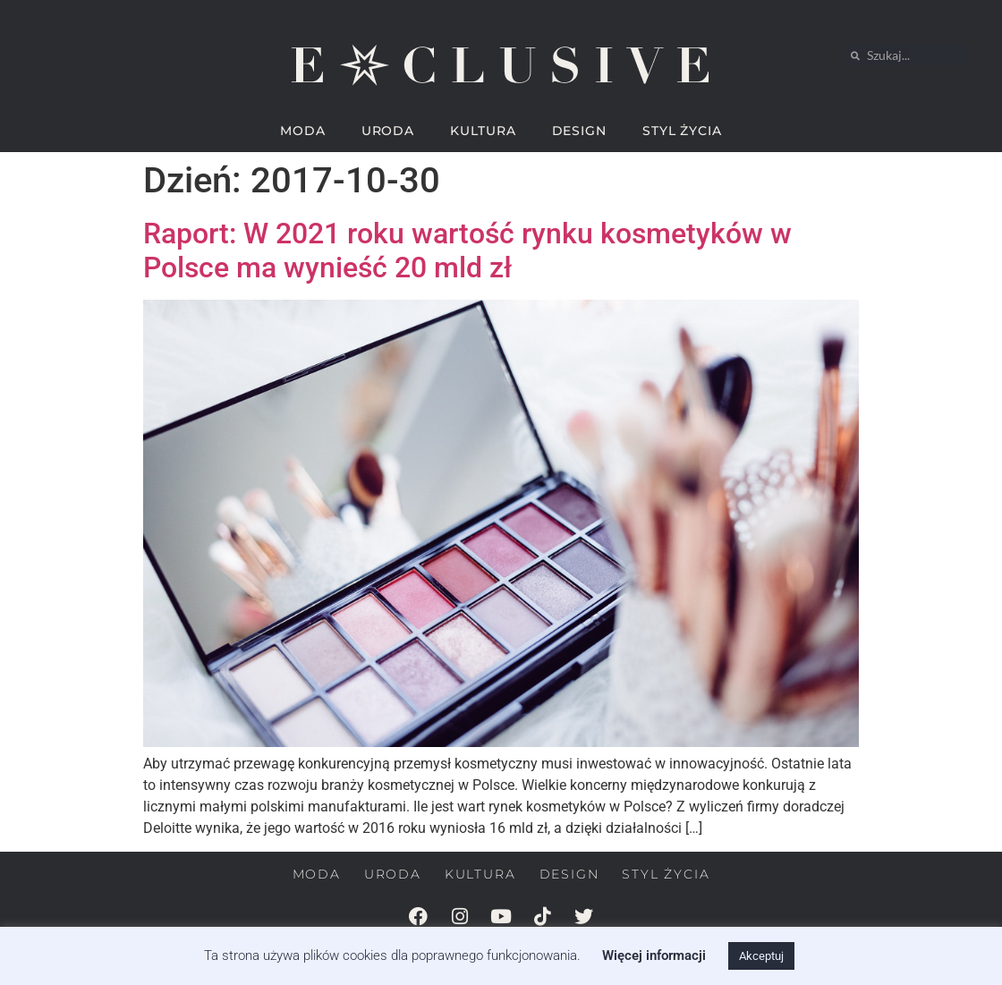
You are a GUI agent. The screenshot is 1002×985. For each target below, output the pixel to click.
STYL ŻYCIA (682, 131)
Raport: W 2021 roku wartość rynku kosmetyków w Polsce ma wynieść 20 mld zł (467, 250)
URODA (388, 131)
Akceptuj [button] (761, 956)
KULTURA (482, 131)
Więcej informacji (654, 955)
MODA (303, 131)
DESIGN (579, 131)
